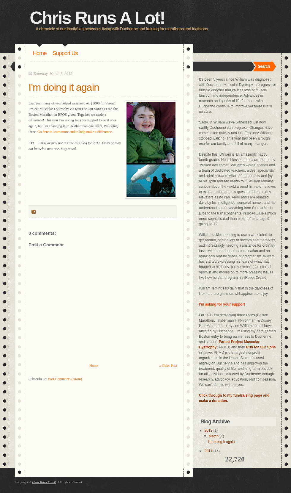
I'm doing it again (64, 87)
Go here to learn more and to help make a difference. (75, 132)
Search (264, 66)
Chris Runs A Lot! (97, 18)
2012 (209, 430)
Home (40, 53)
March (214, 436)
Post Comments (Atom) (65, 379)
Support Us (65, 53)
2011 (209, 451)
